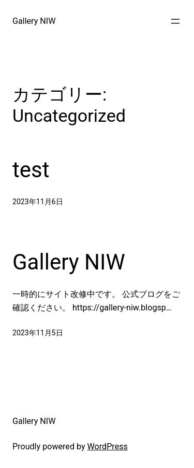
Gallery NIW (34, 21)
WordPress (107, 446)
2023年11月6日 (37, 201)
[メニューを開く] (175, 21)
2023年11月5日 (37, 333)
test (30, 169)
